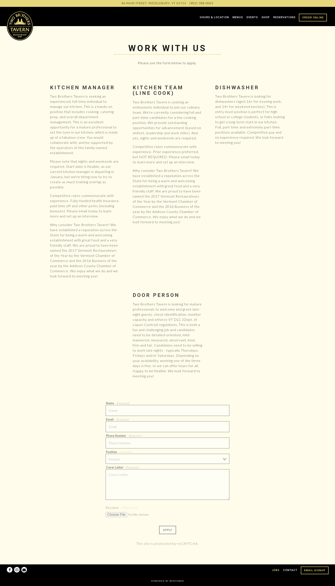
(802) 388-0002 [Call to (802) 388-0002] (201, 3)
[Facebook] (9, 570)
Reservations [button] (284, 17)
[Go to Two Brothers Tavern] (154, 3)
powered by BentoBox (167, 581)
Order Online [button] (313, 17)
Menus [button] (237, 17)
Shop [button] (266, 17)
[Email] (24, 570)
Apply (167, 531)
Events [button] (252, 17)
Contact (290, 570)
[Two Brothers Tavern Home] (20, 25)
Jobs (275, 570)
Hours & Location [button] (214, 17)
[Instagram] (17, 570)
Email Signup (314, 570)
